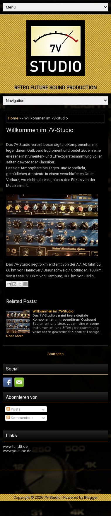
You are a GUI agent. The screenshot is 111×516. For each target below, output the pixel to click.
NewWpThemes (31, 504)
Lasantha (83, 504)
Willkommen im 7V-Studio (40, 130)
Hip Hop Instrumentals (71, 508)
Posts (13, 409)
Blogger (91, 497)
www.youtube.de (17, 451)
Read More (14, 336)
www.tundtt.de (15, 446)
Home (13, 118)
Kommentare (19, 418)
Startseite (55, 354)
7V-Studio (52, 497)
